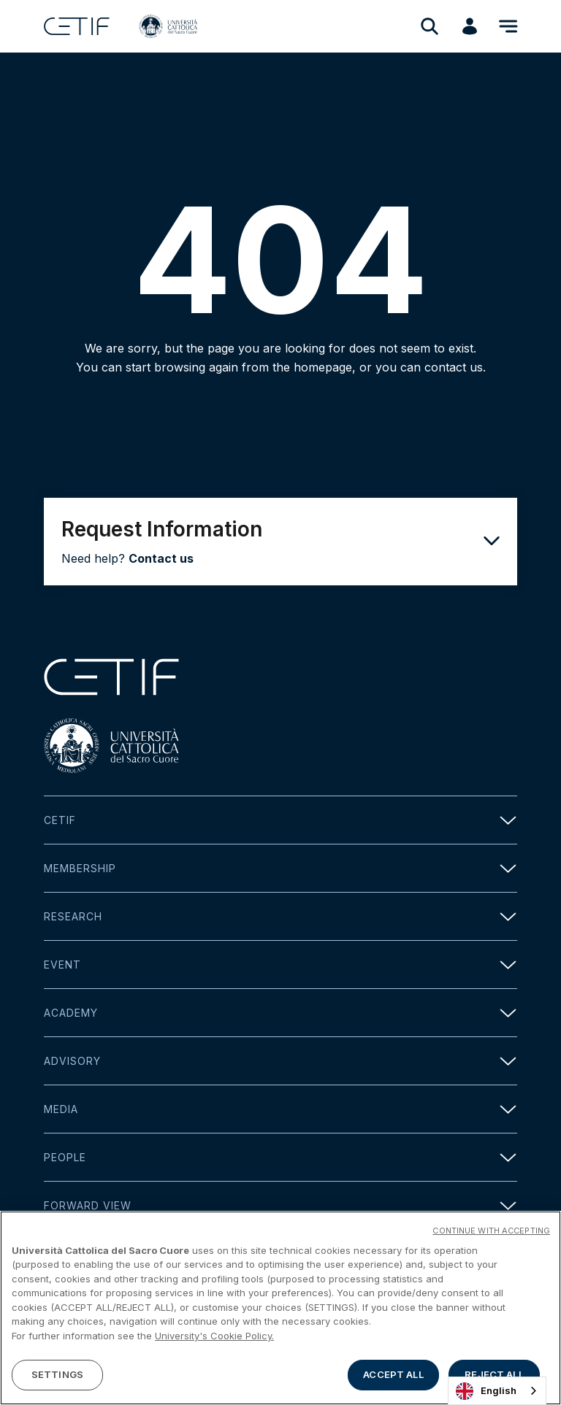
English (486, 1391)
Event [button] (280, 964)
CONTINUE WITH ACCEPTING (491, 1230)
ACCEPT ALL (393, 1374)
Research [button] (280, 916)
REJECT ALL (494, 1374)
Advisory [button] (280, 1061)
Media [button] (280, 1109)
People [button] (280, 1157)
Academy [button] (280, 1013)
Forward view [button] (280, 1205)
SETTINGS (57, 1374)
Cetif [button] (280, 820)
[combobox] (497, 1391)
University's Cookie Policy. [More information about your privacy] (214, 1336)
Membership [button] (280, 868)
